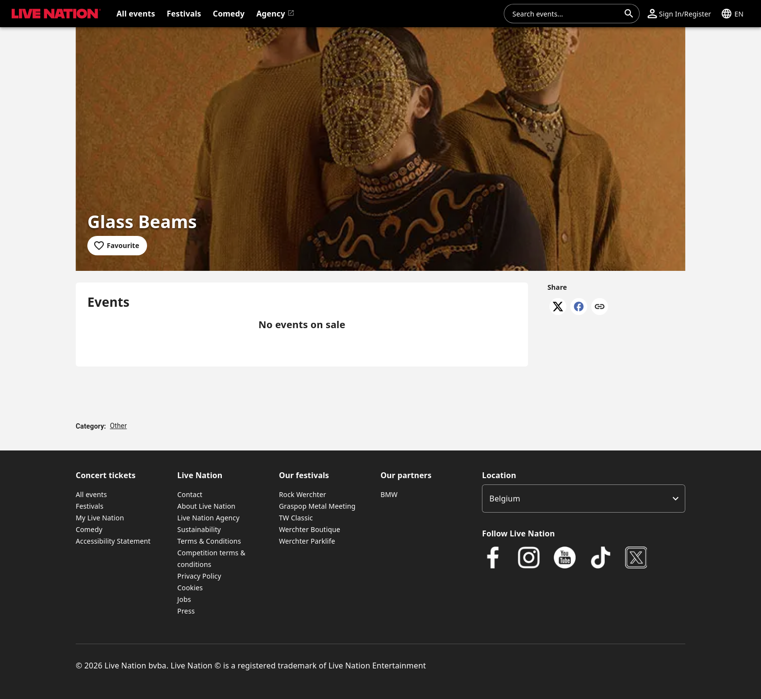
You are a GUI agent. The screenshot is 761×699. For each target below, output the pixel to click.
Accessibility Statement (113, 541)
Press (186, 611)
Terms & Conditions (209, 541)
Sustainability (199, 529)
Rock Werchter (302, 494)
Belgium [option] (504, 498)
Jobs (184, 599)
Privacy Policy (199, 576)
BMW (388, 494)
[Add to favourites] (117, 245)
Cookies (190, 587)
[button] (679, 13)
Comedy (89, 529)
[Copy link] (599, 307)
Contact (189, 494)
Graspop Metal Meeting (317, 506)
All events (91, 494)
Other (118, 426)
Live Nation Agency (208, 517)
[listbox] (583, 498)
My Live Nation (100, 517)
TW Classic (296, 517)
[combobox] (566, 13)
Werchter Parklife (307, 541)
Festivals (89, 506)
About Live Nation (206, 506)
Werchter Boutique (309, 529)
